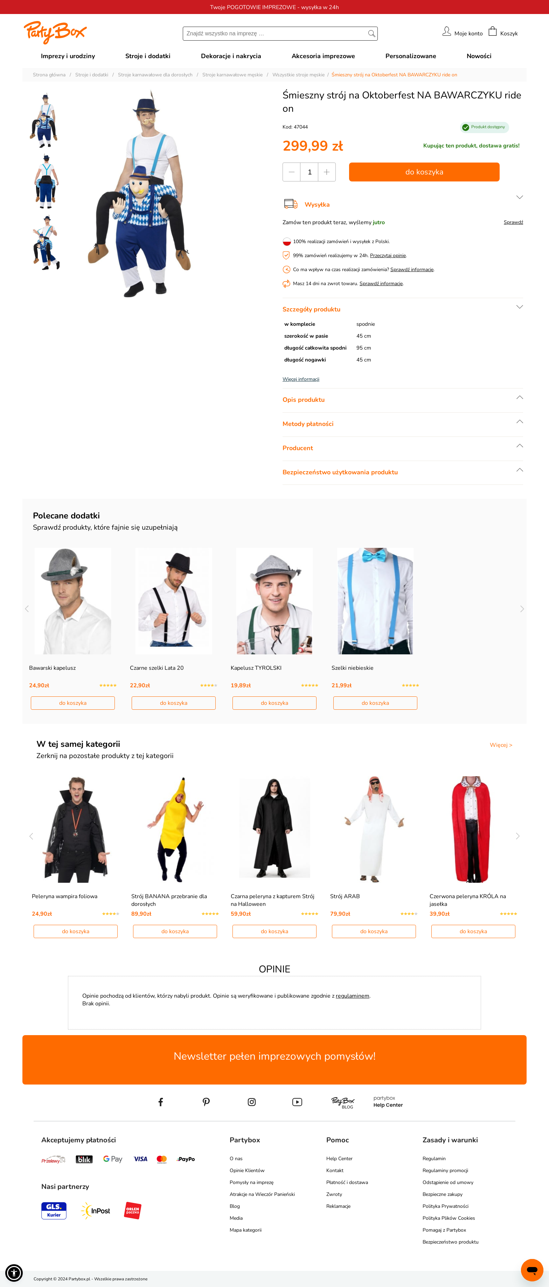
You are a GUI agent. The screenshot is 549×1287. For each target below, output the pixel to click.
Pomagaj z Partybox (444, 1230)
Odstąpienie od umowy (448, 1182)
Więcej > (501, 745)
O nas (236, 1158)
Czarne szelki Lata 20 (157, 668)
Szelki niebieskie (353, 668)
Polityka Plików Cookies (449, 1218)
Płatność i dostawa (347, 1182)
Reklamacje (338, 1206)
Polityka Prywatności (445, 1206)
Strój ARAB (345, 896)
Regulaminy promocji (445, 1170)
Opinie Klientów (247, 1170)
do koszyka (424, 172)
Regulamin (434, 1158)
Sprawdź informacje (411, 269)
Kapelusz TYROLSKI (256, 668)
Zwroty (334, 1194)
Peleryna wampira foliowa (64, 896)
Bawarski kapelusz (52, 668)
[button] (14, 1273)
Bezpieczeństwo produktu (451, 1242)
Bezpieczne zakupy (443, 1194)
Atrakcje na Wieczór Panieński (262, 1194)
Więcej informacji (301, 379)
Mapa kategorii (246, 1230)
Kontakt (334, 1170)
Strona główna (49, 74)
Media (236, 1218)
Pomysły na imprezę (251, 1182)
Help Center (339, 1158)
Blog (235, 1206)
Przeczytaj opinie (388, 255)
